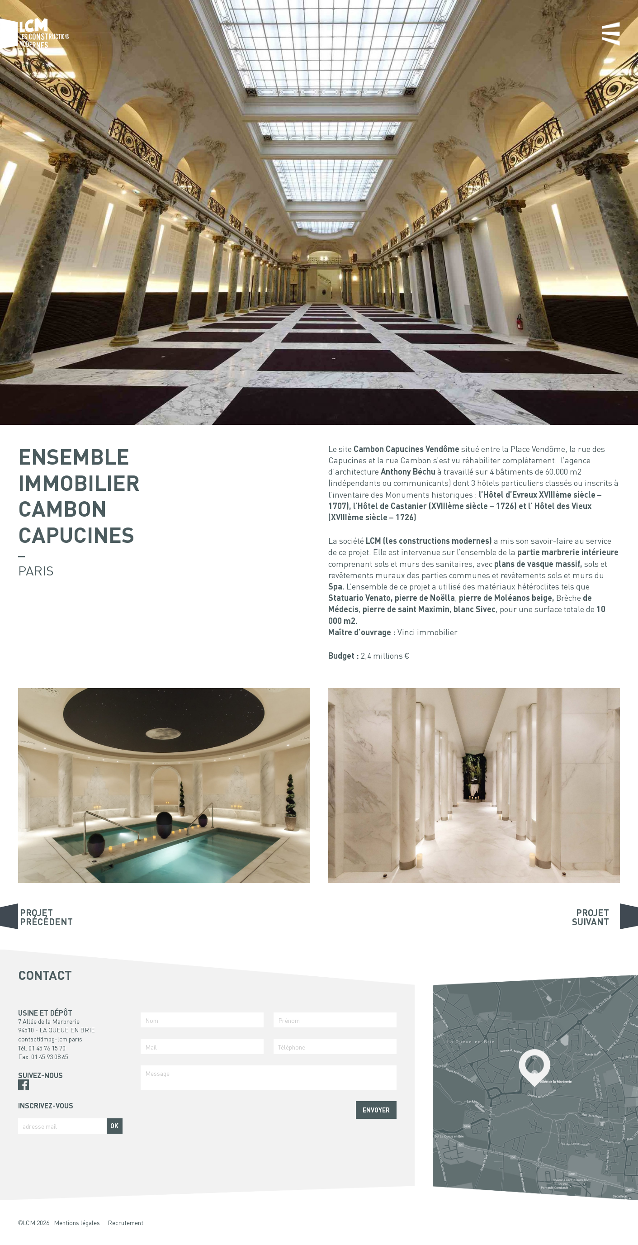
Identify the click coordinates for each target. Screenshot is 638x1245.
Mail (151, 1047)
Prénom (289, 1020)
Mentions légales (77, 1222)
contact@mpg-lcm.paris (50, 1039)
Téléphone (291, 1047)
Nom (151, 1020)
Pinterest (23, 1095)
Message (157, 1073)
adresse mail (40, 1126)
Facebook (23, 1084)
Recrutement (125, 1222)
